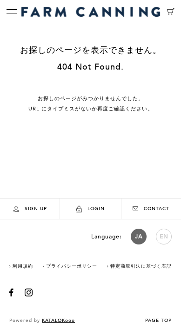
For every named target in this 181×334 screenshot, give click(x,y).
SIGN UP (30, 209)
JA (138, 236)
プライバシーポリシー (71, 266)
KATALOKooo (58, 320)
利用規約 (23, 266)
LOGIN (90, 209)
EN (164, 236)
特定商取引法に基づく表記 (141, 266)
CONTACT (151, 209)
